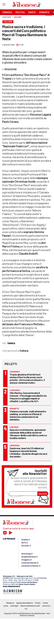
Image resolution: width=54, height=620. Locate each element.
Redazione (10, 603)
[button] (48, 18)
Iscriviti (43, 493)
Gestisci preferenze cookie (30, 606)
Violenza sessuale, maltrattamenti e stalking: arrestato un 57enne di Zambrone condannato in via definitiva (28, 415)
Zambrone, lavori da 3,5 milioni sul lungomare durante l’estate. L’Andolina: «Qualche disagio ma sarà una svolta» (28, 452)
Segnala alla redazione (24, 603)
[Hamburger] (3, 5)
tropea (11, 343)
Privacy (37, 603)
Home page (6, 17)
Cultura (17, 17)
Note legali (14, 606)
